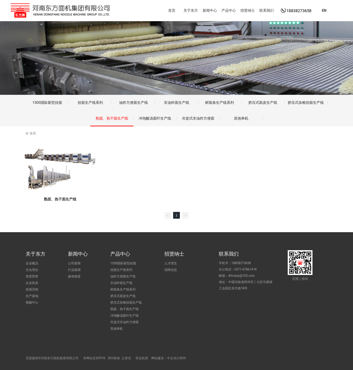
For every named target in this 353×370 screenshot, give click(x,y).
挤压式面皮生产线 (262, 102)
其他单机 (241, 118)
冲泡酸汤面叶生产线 (155, 118)
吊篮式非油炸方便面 (198, 118)
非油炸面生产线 (176, 102)
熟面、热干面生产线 (112, 118)
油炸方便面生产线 (133, 102)
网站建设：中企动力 (165, 358)
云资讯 (126, 358)
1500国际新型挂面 (47, 102)
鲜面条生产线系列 (219, 102)
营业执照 (142, 358)
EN (324, 10)
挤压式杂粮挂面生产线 (306, 102)
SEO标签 (114, 358)
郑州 (183, 358)
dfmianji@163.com (241, 275)
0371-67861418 (246, 269)
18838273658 (298, 10)
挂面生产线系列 (90, 102)
